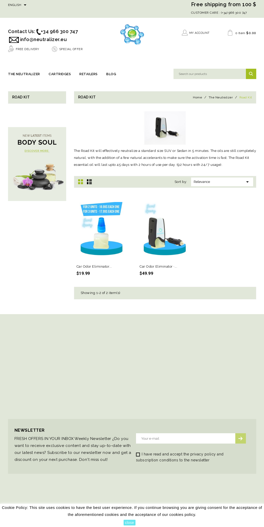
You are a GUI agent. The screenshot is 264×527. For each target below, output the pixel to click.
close (129, 523)
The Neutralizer (24, 74)
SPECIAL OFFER (71, 49)
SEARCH (251, 74)
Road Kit (21, 98)
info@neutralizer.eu (43, 39)
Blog (111, 74)
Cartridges (60, 74)
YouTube (50, 5)
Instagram (62, 5)
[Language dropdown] (18, 5)
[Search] (215, 74)
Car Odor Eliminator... (94, 267)
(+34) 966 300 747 (233, 12)
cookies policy (182, 514)
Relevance (222, 182)
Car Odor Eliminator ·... (158, 267)
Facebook (37, 5)
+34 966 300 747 (59, 31)
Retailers (88, 74)
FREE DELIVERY (27, 49)
